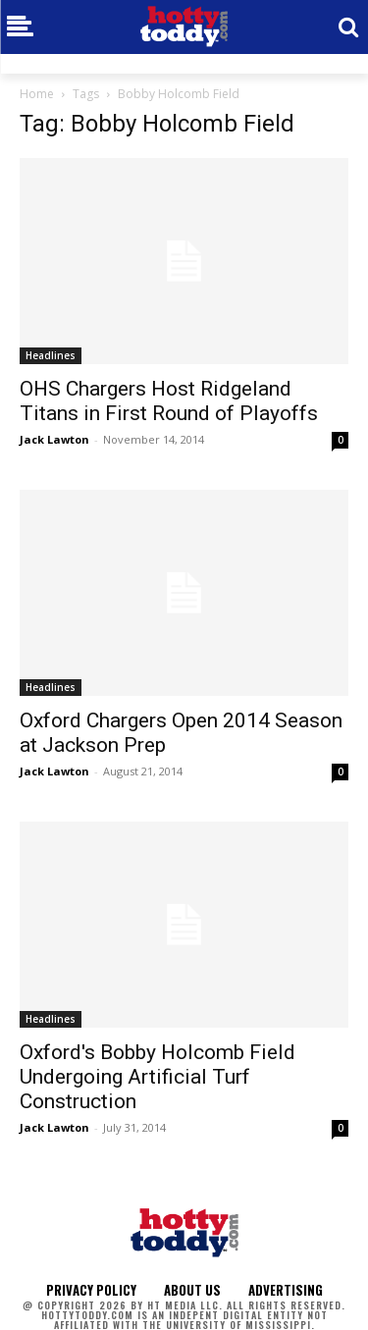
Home (37, 93)
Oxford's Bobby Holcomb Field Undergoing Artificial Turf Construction (157, 1076)
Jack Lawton (54, 439)
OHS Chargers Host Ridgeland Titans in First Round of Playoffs (169, 401)
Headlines (51, 355)
